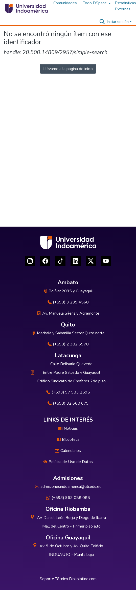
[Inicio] (26, 8)
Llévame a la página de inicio (68, 69)
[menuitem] (96, 3)
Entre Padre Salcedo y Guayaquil (71, 372)
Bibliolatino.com (83, 579)
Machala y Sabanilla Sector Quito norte (68, 333)
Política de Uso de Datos (68, 462)
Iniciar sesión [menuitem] (118, 22)
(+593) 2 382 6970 (68, 344)
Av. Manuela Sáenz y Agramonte (68, 313)
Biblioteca (68, 439)
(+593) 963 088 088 (68, 497)
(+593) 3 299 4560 (68, 302)
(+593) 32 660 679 (68, 403)
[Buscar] (102, 22)
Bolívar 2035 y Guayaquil (68, 291)
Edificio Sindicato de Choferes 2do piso (71, 381)
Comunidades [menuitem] (65, 3)
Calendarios (68, 450)
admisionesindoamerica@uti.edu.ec (68, 486)
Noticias (68, 428)
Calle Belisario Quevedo (71, 364)
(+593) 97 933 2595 (68, 392)
